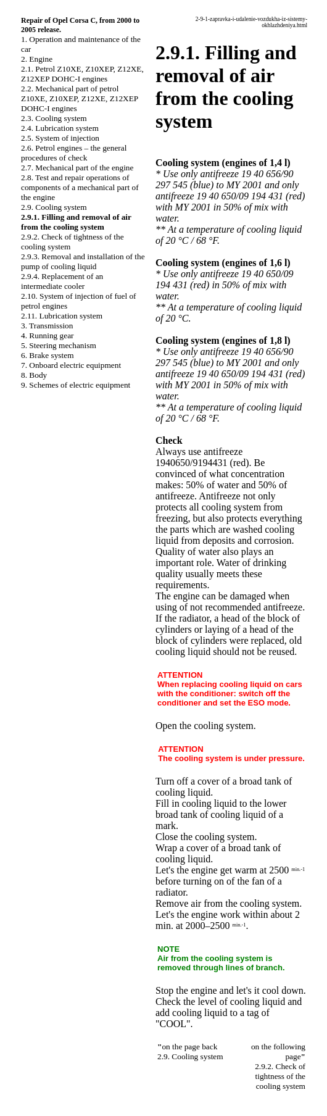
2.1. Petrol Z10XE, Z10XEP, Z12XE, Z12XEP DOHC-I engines (82, 73)
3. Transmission (47, 325)
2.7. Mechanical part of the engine (77, 167)
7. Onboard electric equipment (71, 365)
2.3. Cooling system (54, 118)
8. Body (34, 375)
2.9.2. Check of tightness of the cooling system (280, 1076)
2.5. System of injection (60, 138)
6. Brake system (47, 355)
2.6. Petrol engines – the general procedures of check (73, 152)
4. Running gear (47, 335)
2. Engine (36, 59)
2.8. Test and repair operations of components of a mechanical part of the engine (80, 187)
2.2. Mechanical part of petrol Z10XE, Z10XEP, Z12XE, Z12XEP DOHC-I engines (79, 98)
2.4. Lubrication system (60, 128)
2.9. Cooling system (54, 207)
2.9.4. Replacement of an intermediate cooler (62, 281)
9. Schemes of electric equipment (75, 384)
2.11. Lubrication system (61, 315)
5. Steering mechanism (58, 345)
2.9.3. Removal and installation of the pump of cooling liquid (83, 261)
